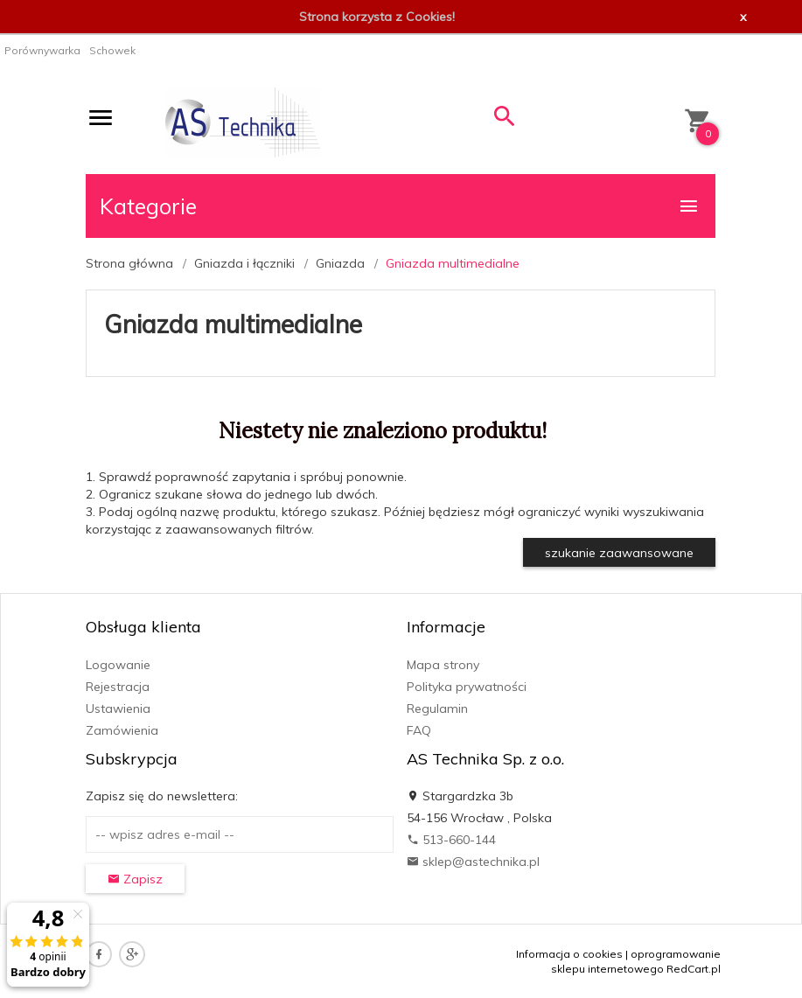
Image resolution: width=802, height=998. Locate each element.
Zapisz (135, 879)
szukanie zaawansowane (619, 553)
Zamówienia (122, 730)
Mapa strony (443, 665)
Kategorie (400, 206)
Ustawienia (118, 708)
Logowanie (118, 665)
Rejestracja (118, 686)
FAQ (419, 730)
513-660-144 (451, 840)
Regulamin (437, 708)
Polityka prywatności (467, 686)
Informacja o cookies (569, 953)
